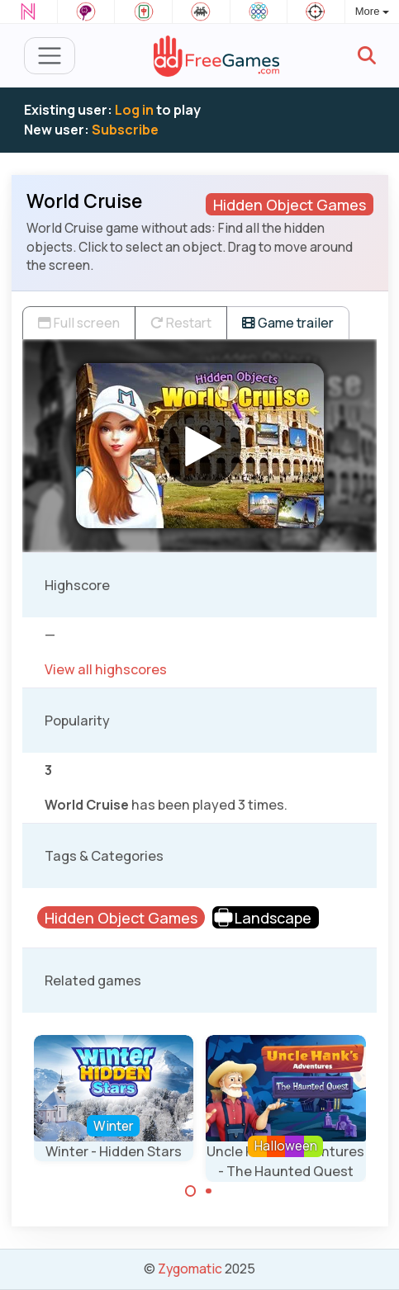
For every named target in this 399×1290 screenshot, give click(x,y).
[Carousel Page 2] (209, 1191)
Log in (134, 110)
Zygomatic (190, 1268)
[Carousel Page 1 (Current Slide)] (191, 1191)
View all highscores (106, 669)
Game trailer (288, 323)
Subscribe (125, 129)
